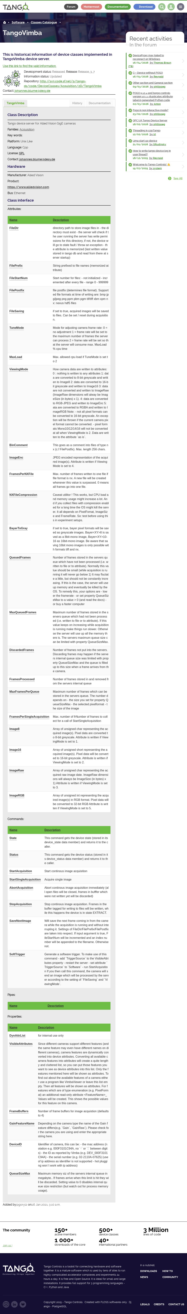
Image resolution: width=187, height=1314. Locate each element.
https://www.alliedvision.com (28, 187)
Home (4, 22)
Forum (71, 6)
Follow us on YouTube (6, 1304)
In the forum (143, 45)
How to (167, 1271)
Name (13, 219)
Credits (159, 1304)
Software (18, 22)
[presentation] (15, 103)
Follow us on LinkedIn (14, 1304)
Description (61, 219)
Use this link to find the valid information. (29, 66)
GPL (21, 153)
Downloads (148, 1271)
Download (146, 6)
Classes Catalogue (44, 22)
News (144, 1277)
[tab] (15, 103)
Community (170, 1277)
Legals (145, 1304)
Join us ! (7, 1245)
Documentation (118, 6)
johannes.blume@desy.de (32, 90)
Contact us (176, 1304)
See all (177, 178)
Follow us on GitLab (23, 1304)
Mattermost (91, 6)
